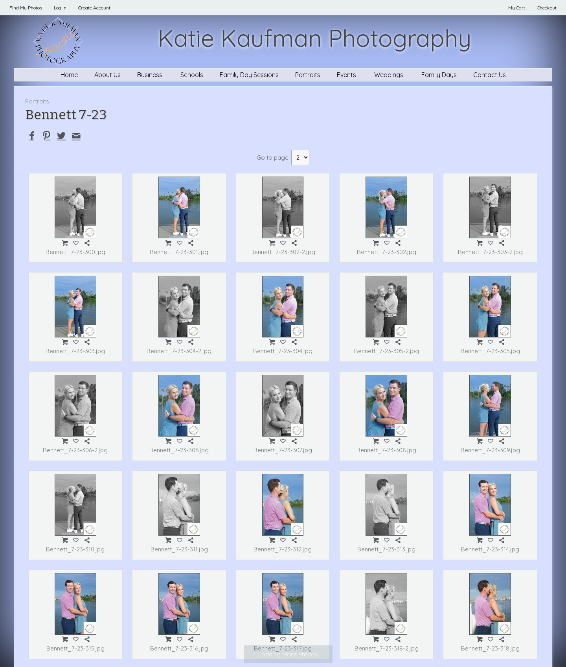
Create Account (94, 8)
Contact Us (489, 75)
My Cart (517, 8)
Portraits (307, 75)
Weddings (389, 75)
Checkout (547, 8)
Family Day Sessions (249, 75)
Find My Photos (25, 8)
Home (69, 75)
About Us (107, 75)
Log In (60, 8)
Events (347, 75)
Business (150, 75)
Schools (191, 75)
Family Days (439, 75)
